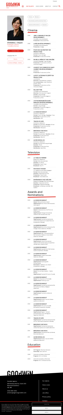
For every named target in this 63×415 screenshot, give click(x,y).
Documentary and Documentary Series (37, 20)
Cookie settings (46, 404)
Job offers (45, 393)
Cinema (30, 16)
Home (23, 6)
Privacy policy (3, 411)
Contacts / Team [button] (15, 50)
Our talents (30, 6)
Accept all (46, 412)
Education (44, 24)
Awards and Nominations (34, 24)
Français (55, 1)
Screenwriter (10, 44)
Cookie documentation (9, 411)
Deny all (46, 408)
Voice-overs (39, 6)
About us (48, 6)
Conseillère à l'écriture (13, 46)
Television (37, 16)
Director (17, 44)
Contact (55, 6)
